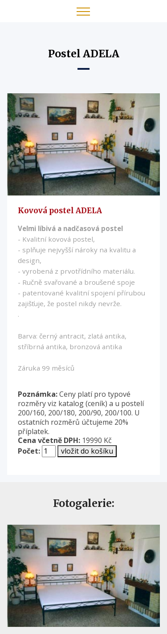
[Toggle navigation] (83, 11)
